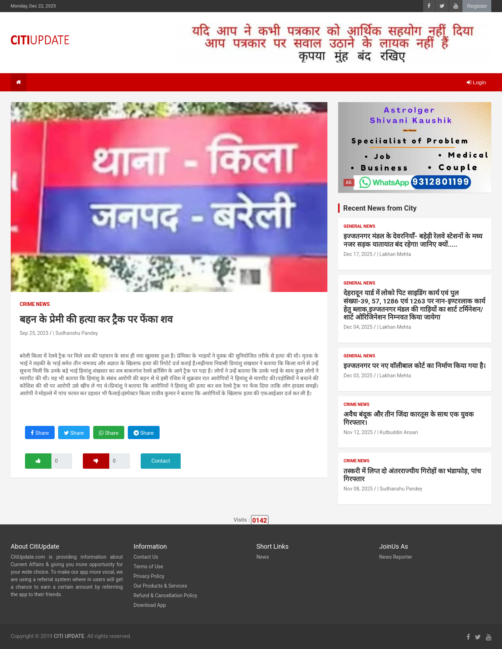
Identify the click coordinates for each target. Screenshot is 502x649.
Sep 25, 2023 (34, 333)
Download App (150, 605)
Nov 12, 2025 (358, 432)
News (262, 557)
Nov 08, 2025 (358, 489)
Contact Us (146, 557)
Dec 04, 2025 (357, 327)
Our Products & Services (160, 586)
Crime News (35, 304)
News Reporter (395, 557)
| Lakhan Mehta (394, 254)
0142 (259, 520)
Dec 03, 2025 (357, 375)
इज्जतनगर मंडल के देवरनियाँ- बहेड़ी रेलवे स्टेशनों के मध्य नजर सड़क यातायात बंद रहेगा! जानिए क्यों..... (412, 240)
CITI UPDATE (69, 636)
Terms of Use (148, 566)
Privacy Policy (149, 576)
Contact (160, 461)
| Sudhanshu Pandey (75, 333)
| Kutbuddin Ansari (397, 432)
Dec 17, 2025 (357, 254)
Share (40, 433)
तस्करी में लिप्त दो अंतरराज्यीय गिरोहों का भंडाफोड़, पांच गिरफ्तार (412, 475)
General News (359, 226)
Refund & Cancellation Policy (165, 595)
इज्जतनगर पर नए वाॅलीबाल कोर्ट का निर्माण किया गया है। (414, 366)
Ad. (349, 182)
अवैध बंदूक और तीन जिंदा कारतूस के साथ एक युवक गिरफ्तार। (408, 418)
